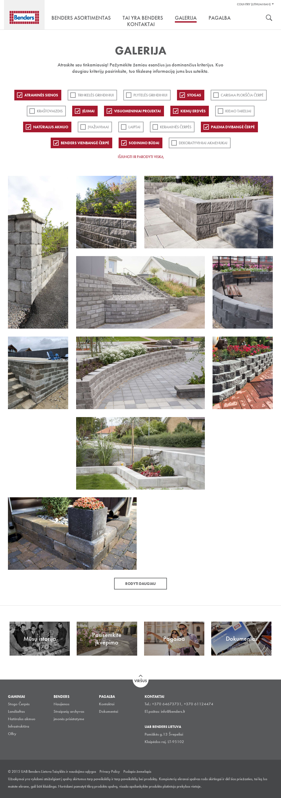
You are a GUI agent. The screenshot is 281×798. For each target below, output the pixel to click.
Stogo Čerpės (18, 704)
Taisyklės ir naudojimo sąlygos (74, 771)
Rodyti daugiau (140, 583)
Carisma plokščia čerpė (242, 95)
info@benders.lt (173, 711)
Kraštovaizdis (50, 111)
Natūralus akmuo (50, 127)
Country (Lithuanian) (254, 4)
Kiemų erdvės (193, 111)
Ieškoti (269, 18)
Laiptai (134, 127)
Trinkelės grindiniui (96, 95)
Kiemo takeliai (238, 111)
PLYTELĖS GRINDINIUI (150, 95)
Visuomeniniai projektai (137, 111)
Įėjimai (88, 111)
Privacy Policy (110, 771)
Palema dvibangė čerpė (233, 127)
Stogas (194, 95)
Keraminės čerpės (175, 127)
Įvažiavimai (98, 127)
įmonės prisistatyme (69, 718)
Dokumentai (108, 711)
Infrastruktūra (18, 726)
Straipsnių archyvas (69, 711)
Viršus (140, 680)
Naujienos (61, 704)
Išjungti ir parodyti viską (140, 156)
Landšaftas (16, 711)
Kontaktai (106, 704)
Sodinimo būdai (144, 143)
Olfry (12, 733)
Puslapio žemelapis (137, 771)
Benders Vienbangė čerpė (85, 143)
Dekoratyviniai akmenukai (203, 143)
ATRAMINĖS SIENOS (41, 95)
